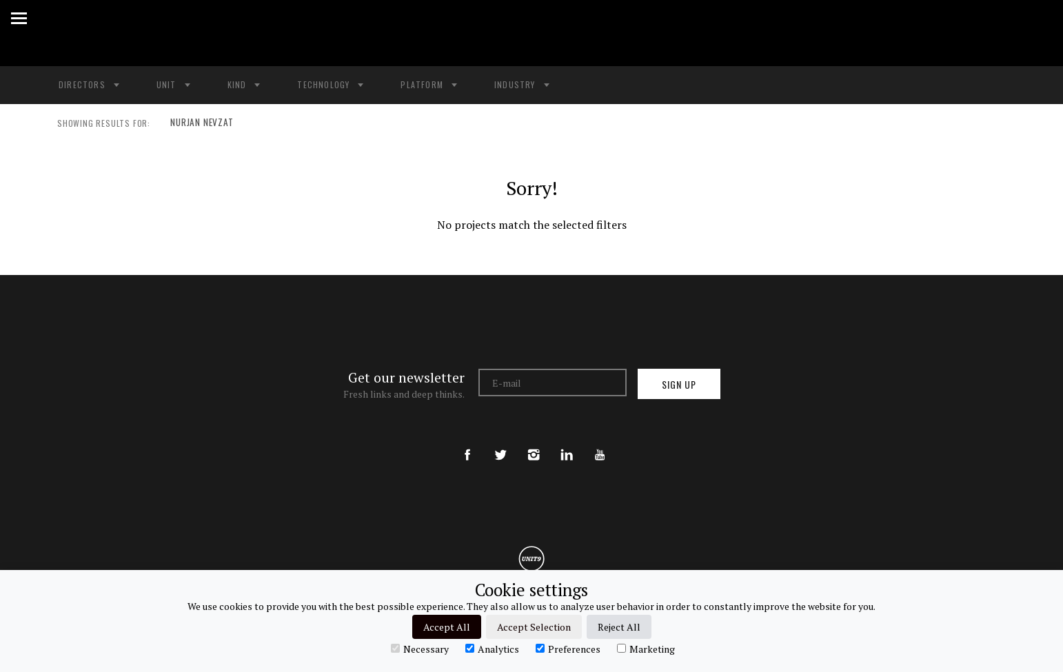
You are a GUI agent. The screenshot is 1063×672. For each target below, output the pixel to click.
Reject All (619, 626)
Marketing (646, 648)
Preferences (568, 648)
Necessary (420, 648)
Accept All (446, 626)
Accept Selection (534, 626)
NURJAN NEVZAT (198, 123)
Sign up (679, 384)
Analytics (492, 648)
